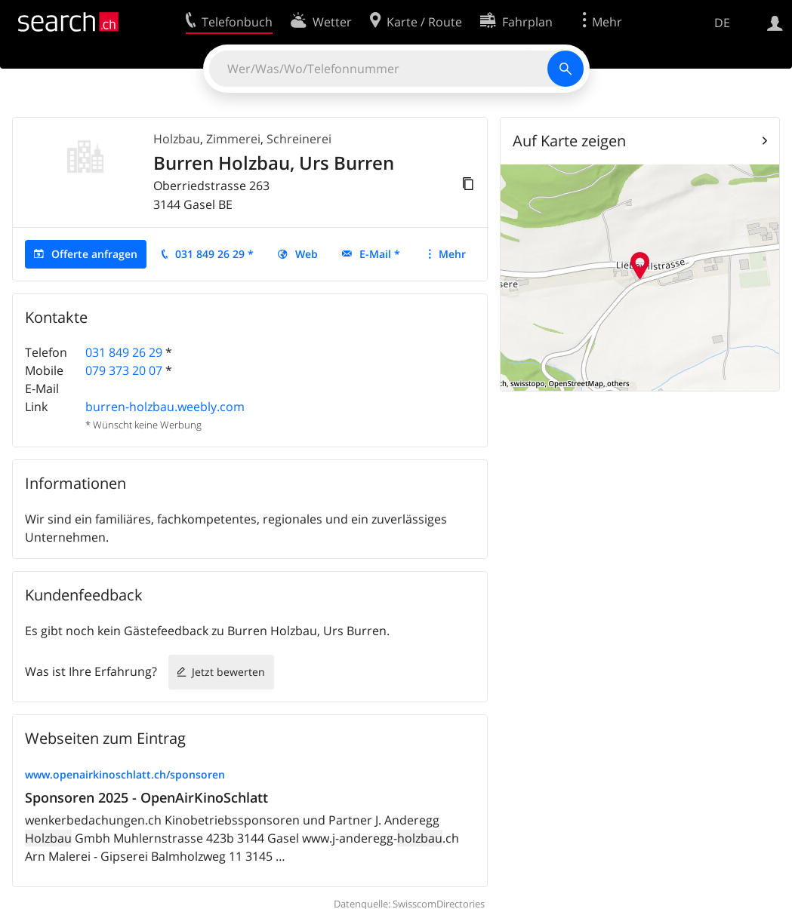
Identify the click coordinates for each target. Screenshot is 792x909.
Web (306, 254)
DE (722, 22)
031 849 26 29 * (214, 254)
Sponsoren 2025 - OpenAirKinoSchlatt (146, 797)
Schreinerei (299, 139)
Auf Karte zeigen (569, 141)
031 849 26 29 (123, 352)
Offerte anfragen (94, 254)
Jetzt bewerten (228, 672)
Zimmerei (233, 139)
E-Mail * (379, 254)
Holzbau (176, 139)
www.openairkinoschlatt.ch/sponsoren (125, 774)
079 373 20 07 (123, 370)
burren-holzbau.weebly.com (165, 406)
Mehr (452, 254)
